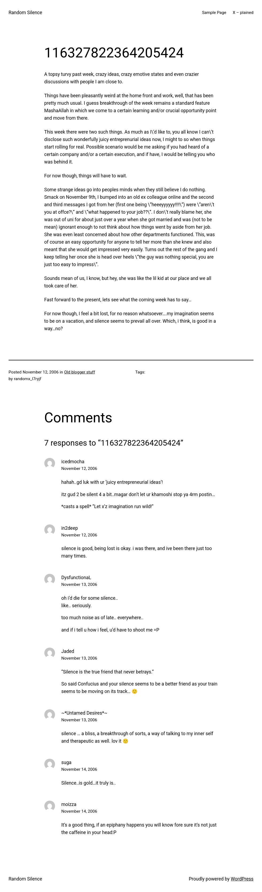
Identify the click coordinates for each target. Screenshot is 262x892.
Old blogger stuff (79, 372)
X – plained (243, 12)
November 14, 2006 (79, 769)
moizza (68, 804)
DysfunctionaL (76, 577)
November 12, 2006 (79, 468)
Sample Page (214, 12)
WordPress (242, 879)
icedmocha (72, 461)
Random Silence (25, 12)
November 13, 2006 (79, 584)
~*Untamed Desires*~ (84, 713)
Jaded (67, 651)
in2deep (69, 528)
